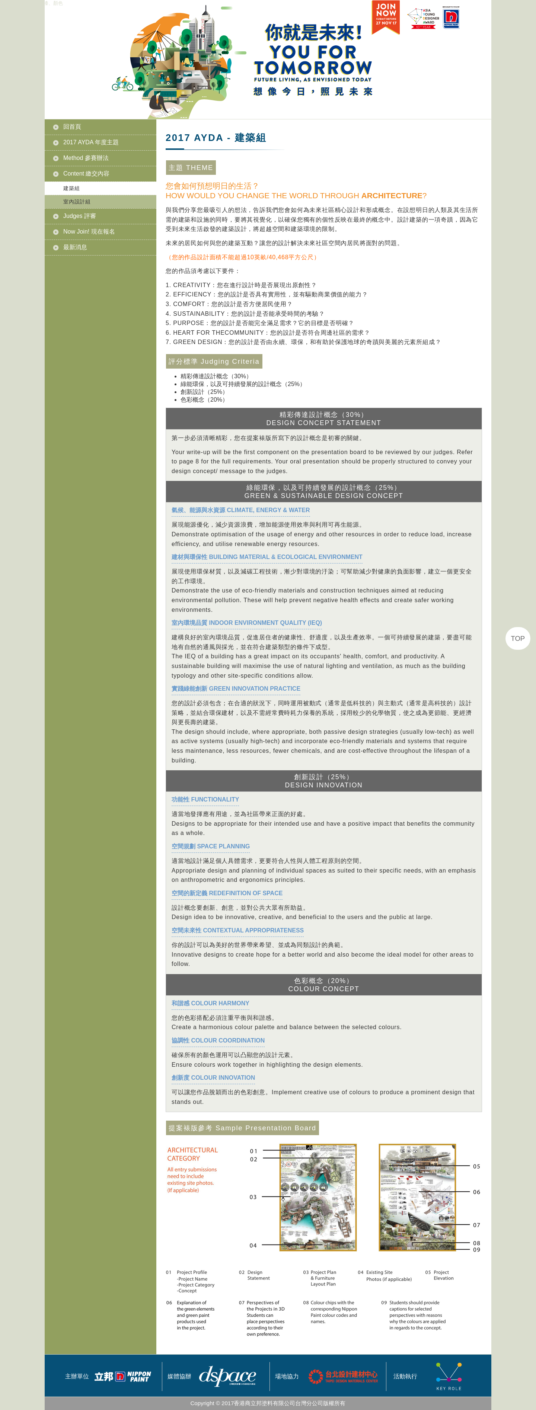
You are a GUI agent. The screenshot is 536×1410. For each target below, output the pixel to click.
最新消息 (75, 247)
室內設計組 (77, 202)
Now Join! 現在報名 (89, 231)
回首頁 (72, 126)
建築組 (71, 188)
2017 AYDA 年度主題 (91, 142)
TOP (518, 638)
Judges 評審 (79, 216)
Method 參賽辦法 (86, 158)
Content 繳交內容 (86, 173)
